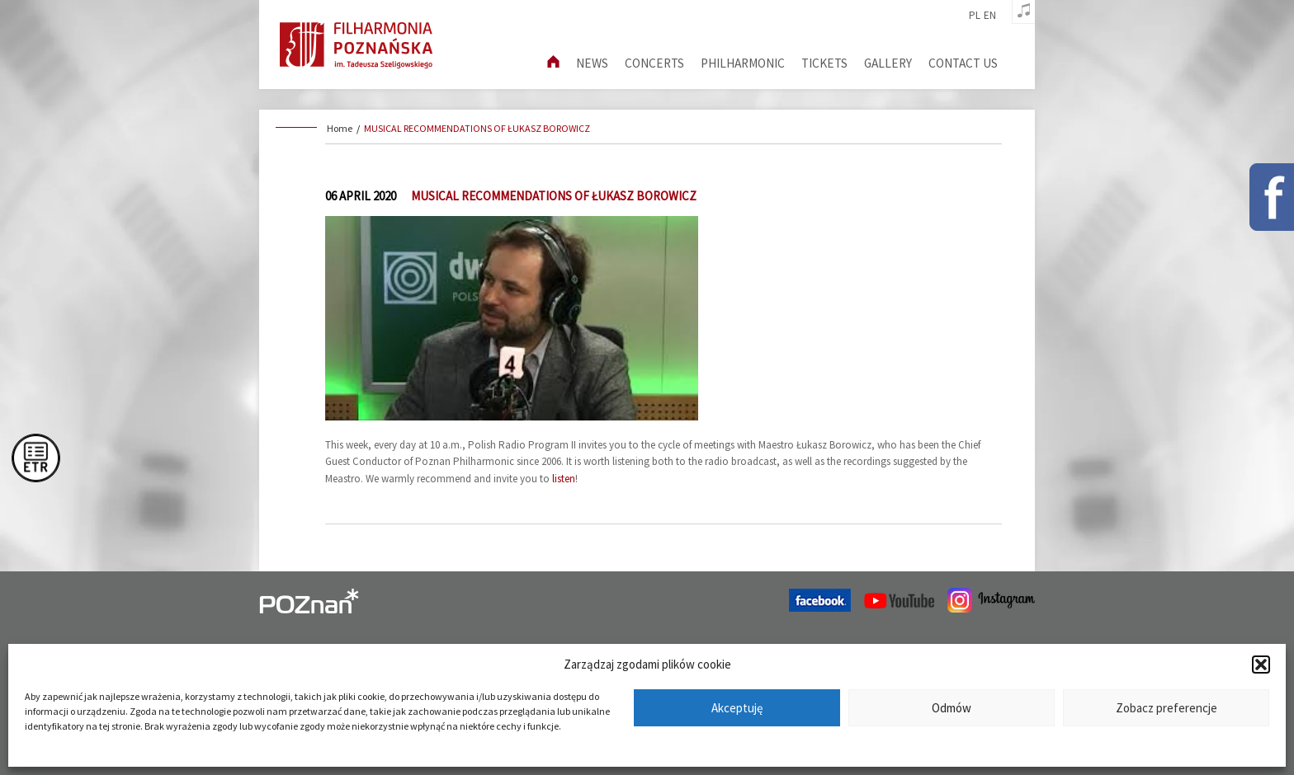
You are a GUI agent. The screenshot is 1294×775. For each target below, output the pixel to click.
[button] (1261, 664)
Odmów (951, 708)
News (592, 63)
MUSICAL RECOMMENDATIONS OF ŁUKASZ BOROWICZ (477, 128)
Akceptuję (737, 708)
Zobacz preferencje (1166, 708)
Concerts (654, 63)
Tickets (824, 63)
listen (563, 479)
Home (339, 128)
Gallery (888, 63)
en (990, 15)
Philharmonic (743, 63)
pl (974, 15)
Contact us (963, 63)
